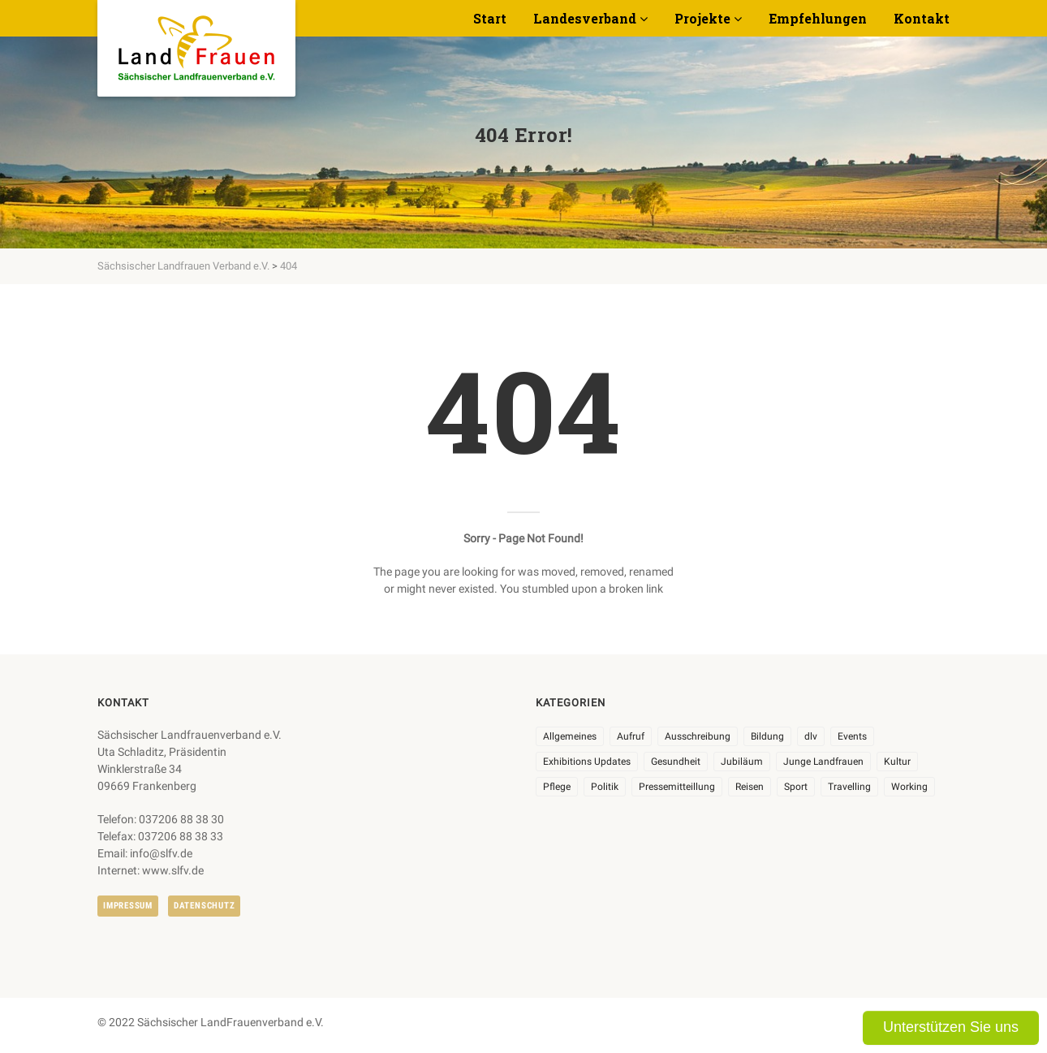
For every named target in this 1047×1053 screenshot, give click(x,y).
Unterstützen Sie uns (951, 1027)
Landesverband (584, 18)
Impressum (128, 905)
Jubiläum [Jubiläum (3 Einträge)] (742, 761)
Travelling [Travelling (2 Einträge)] (849, 786)
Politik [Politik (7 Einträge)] (604, 786)
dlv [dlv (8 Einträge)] (810, 736)
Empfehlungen (818, 18)
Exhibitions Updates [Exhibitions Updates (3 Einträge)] (587, 761)
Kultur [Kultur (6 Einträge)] (897, 761)
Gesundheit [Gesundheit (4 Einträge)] (675, 761)
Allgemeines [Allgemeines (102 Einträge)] (570, 736)
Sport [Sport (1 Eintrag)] (796, 786)
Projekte (702, 18)
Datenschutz (204, 905)
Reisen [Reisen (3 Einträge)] (749, 786)
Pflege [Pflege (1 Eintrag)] (557, 786)
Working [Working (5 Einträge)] (909, 786)
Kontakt (922, 18)
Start (489, 18)
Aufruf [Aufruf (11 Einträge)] (630, 736)
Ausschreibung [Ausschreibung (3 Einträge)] (697, 736)
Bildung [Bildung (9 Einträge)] (767, 736)
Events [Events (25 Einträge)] (852, 736)
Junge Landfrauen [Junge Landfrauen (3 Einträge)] (823, 761)
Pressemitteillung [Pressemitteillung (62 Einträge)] (677, 786)
